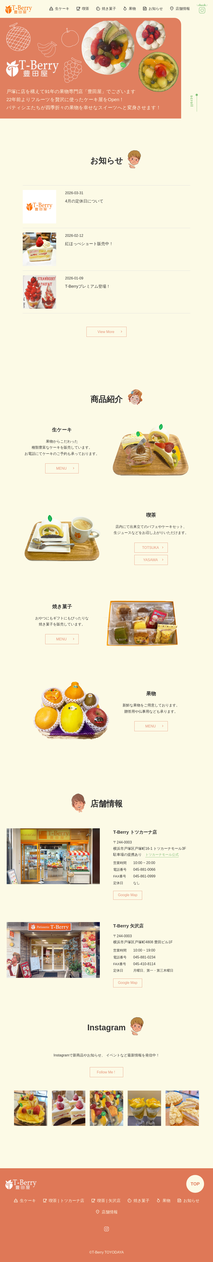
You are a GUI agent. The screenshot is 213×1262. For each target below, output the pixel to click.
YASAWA (150, 560)
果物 (129, 8)
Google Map (127, 895)
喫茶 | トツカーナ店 (63, 1200)
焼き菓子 (106, 8)
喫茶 (82, 8)
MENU (61, 468)
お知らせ (153, 8)
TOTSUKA (150, 548)
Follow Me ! (106, 1072)
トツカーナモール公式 (162, 854)
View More (106, 332)
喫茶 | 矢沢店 (106, 1200)
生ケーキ (59, 8)
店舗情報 (180, 8)
